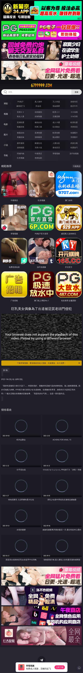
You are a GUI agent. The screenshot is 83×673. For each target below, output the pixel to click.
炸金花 (38, 106)
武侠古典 (74, 143)
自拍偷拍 (38, 112)
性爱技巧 (74, 147)
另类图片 (74, 137)
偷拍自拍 (38, 122)
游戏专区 (74, 101)
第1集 (5, 370)
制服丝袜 (20, 127)
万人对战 (56, 101)
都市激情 (20, 143)
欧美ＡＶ (56, 112)
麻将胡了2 (20, 106)
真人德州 (38, 101)
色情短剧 (38, 158)
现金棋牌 (56, 106)
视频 (6, 113)
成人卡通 (56, 122)
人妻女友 (56, 143)
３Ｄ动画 (74, 112)
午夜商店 (38, 153)
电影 (6, 124)
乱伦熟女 (56, 127)
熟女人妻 (20, 116)
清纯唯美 (38, 137)
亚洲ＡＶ (20, 112)
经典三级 (38, 127)
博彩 (6, 103)
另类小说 (38, 147)
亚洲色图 (38, 132)
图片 (6, 134)
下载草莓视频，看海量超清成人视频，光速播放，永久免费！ (48, 363)
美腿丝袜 (20, 137)
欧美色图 (56, 132)
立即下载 (59, 667)
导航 (6, 155)
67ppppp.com (41, 85)
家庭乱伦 (38, 143)
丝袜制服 (38, 116)
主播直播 (56, 116)
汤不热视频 (74, 153)
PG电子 (20, 101)
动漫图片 (74, 132)
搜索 (76, 92)
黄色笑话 (56, 147)
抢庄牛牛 (74, 106)
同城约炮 (20, 153)
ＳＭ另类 (74, 116)
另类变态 (74, 127)
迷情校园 (20, 147)
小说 (6, 145)
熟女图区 (56, 137)
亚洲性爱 (20, 122)
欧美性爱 (74, 122)
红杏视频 (20, 158)
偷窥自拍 (20, 132)
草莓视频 (56, 153)
